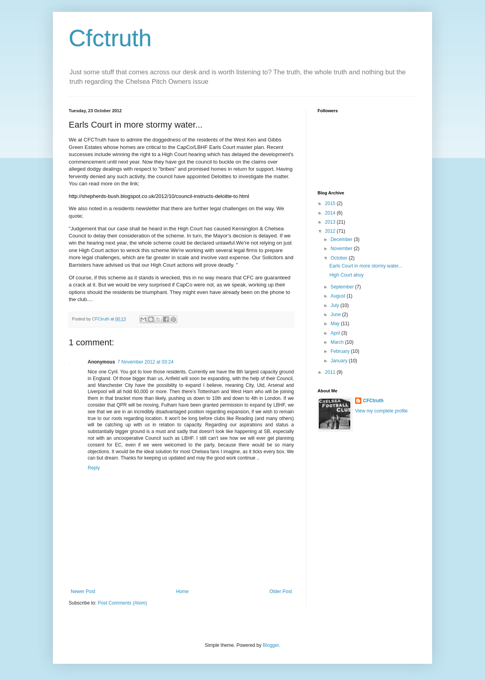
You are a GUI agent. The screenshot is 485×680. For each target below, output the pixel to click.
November (342, 248)
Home (182, 591)
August (339, 296)
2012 (331, 231)
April (336, 333)
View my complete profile (381, 411)
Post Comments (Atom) (122, 603)
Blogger (271, 645)
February (341, 351)
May (336, 323)
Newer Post (83, 591)
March (338, 342)
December (342, 239)
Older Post (280, 591)
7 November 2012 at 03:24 (145, 362)
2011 (331, 372)
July (335, 305)
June (336, 314)
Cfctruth (110, 38)
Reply (94, 468)
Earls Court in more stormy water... (365, 266)
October (340, 258)
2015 (331, 203)
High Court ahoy (346, 275)
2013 (331, 222)
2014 (331, 213)
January (340, 361)
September (343, 287)
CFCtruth (373, 400)
